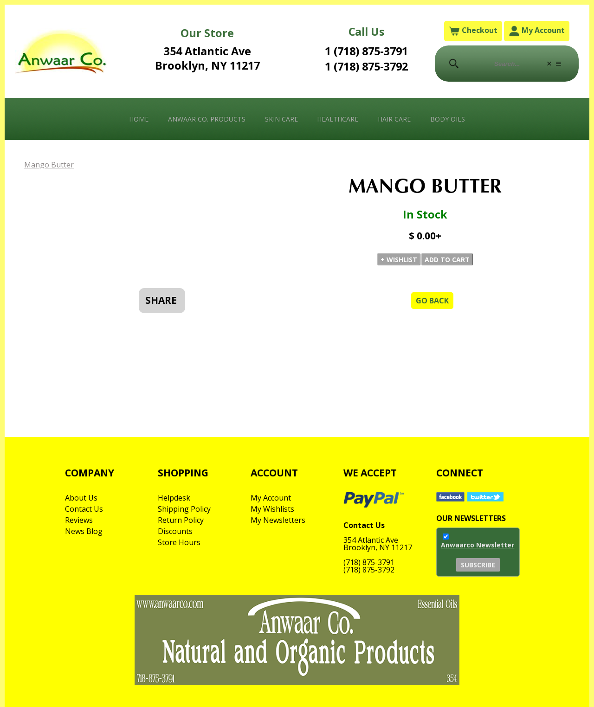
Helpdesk (174, 498)
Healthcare (337, 119)
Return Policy (181, 520)
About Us (81, 498)
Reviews (79, 520)
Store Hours (179, 542)
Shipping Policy (184, 509)
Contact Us (84, 509)
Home (138, 119)
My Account (537, 31)
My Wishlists (272, 509)
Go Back (432, 301)
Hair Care (394, 119)
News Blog (84, 531)
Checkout (473, 31)
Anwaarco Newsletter (477, 544)
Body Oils (447, 119)
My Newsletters (278, 520)
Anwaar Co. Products (206, 119)
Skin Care (281, 119)
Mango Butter (49, 165)
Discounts (175, 531)
